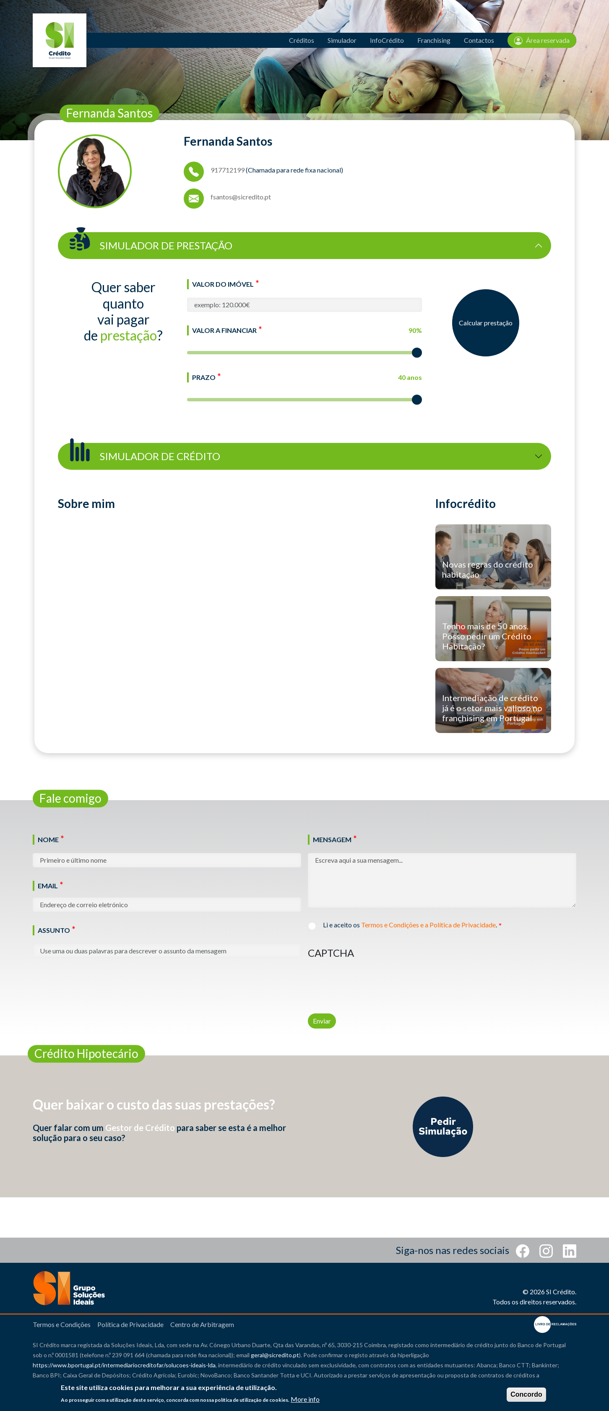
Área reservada (542, 40)
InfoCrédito (387, 40)
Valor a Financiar (224, 330)
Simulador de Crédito (143, 453)
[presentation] (371, 980)
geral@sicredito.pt (275, 1355)
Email (48, 886)
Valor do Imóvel (223, 284)
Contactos (479, 40)
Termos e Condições (62, 1324)
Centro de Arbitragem (202, 1324)
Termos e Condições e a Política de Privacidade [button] (428, 925)
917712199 (228, 170)
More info (305, 1399)
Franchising (433, 40)
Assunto (54, 930)
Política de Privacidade (130, 1324)
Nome (48, 839)
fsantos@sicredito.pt (241, 197)
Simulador (342, 40)
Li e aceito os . (410, 925)
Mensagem (332, 839)
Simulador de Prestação (149, 242)
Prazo (204, 377)
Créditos (301, 40)
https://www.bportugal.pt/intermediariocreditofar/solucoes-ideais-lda (124, 1365)
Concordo (526, 1394)
